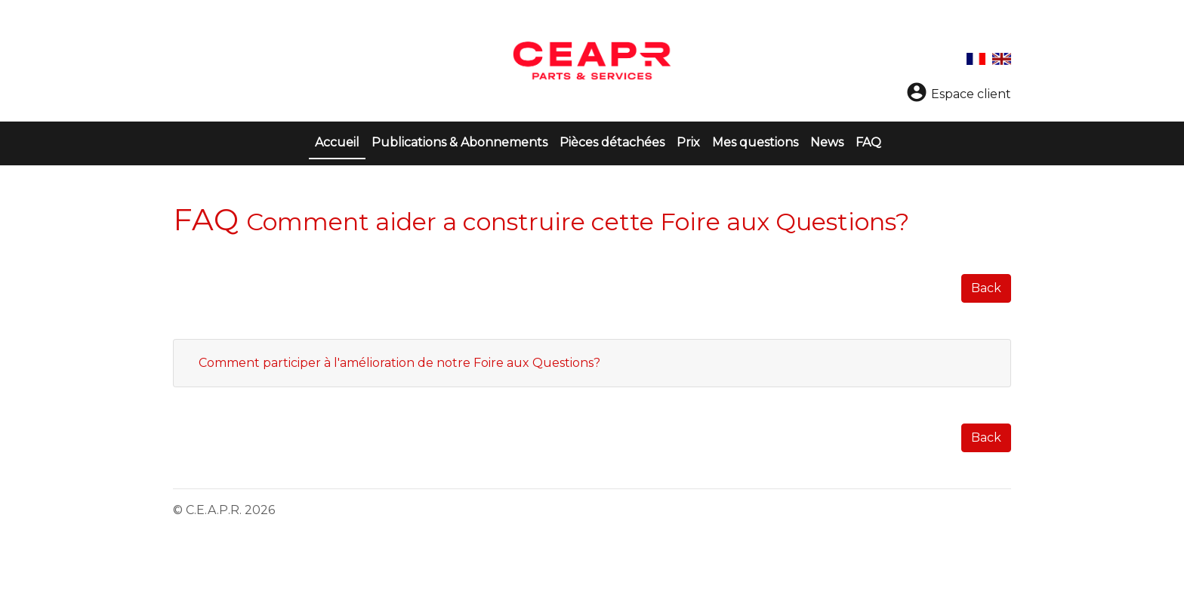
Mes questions (755, 142)
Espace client (958, 94)
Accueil (340, 141)
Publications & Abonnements (459, 142)
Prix (688, 142)
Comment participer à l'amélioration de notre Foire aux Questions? (399, 363)
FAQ (868, 142)
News (826, 142)
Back (986, 288)
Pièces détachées (612, 142)
